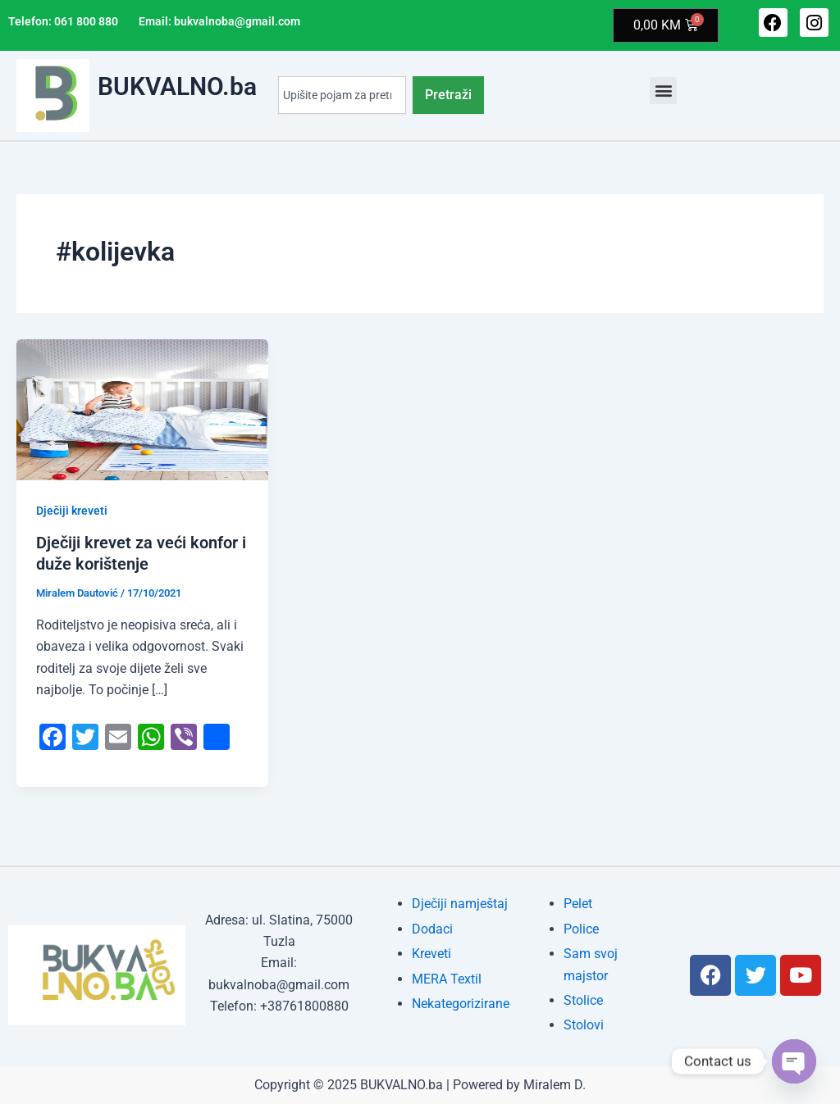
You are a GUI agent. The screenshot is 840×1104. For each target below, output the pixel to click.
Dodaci (432, 929)
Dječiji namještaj (460, 903)
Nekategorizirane (460, 1003)
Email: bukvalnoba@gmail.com (219, 21)
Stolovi (584, 1025)
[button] (663, 90)
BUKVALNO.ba (177, 87)
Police (581, 929)
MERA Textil (447, 979)
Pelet (578, 903)
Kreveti (431, 953)
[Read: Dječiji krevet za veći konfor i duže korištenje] (142, 408)
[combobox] (342, 96)
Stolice (583, 1000)
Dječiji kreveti (71, 510)
